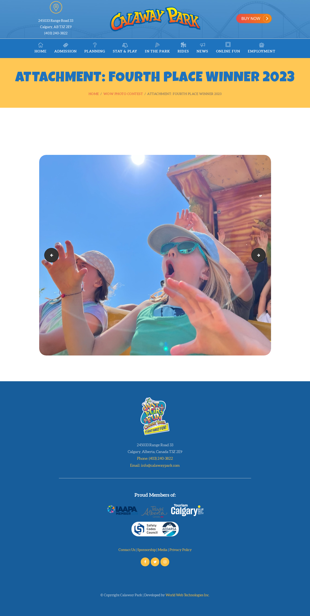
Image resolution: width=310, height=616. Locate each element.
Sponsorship (146, 550)
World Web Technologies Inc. (188, 595)
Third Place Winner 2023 (50, 255)
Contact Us (126, 550)
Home (94, 94)
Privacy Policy (180, 550)
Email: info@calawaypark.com (155, 465)
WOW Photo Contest (123, 94)
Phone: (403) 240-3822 (155, 458)
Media (162, 550)
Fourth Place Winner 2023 (264, 255)
